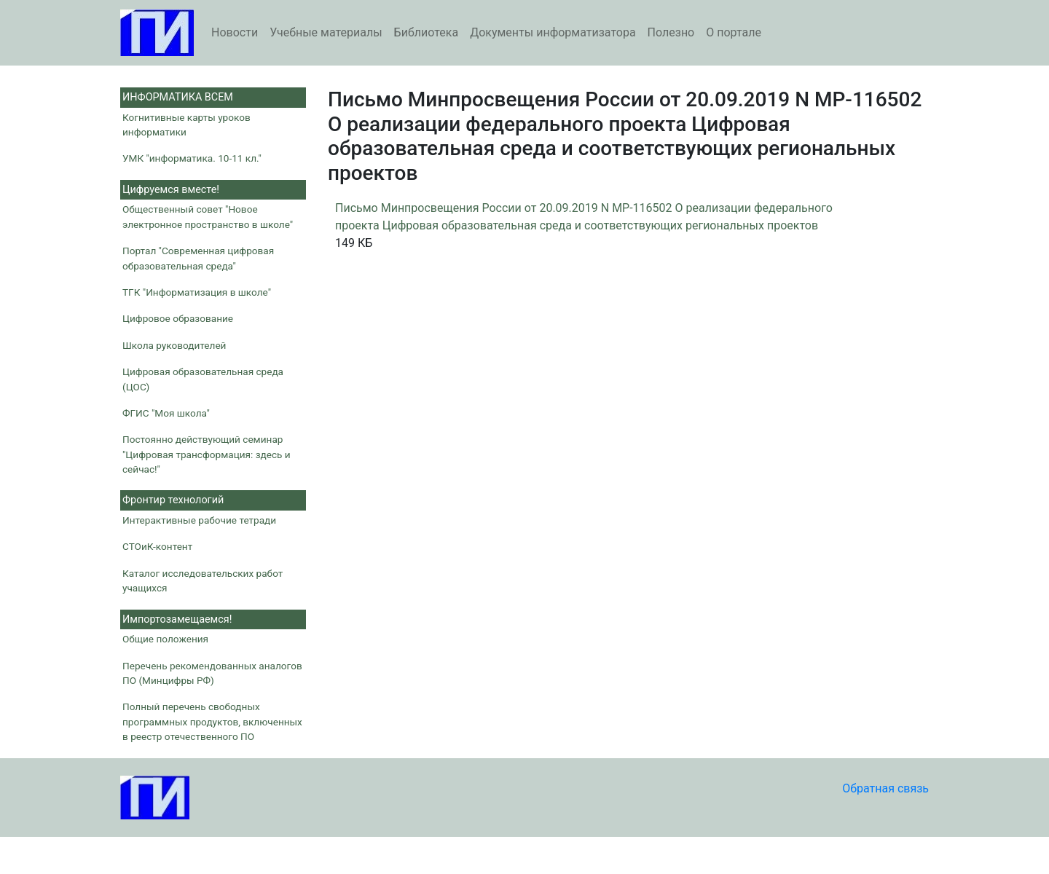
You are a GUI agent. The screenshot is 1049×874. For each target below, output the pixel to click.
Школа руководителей (174, 345)
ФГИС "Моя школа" (166, 413)
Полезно (671, 32)
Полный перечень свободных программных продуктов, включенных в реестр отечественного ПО (212, 721)
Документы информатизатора (552, 32)
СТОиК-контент (157, 546)
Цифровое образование (177, 318)
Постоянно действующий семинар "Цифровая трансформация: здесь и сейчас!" (206, 454)
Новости (234, 32)
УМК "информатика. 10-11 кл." (192, 158)
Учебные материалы (326, 32)
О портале (733, 32)
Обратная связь (885, 788)
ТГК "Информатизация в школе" (196, 292)
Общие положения (165, 639)
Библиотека (426, 32)
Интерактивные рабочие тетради (199, 520)
